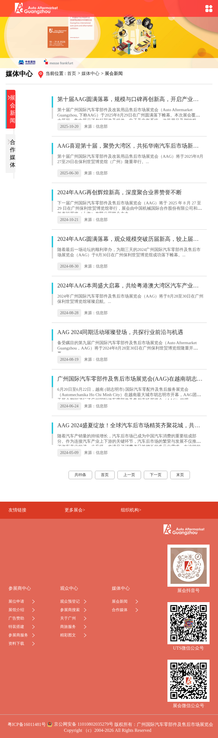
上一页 (129, 475)
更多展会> (75, 510)
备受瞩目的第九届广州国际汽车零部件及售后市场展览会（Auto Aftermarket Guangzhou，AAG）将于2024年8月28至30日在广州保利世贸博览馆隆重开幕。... (127, 348)
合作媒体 (11, 153)
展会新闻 (11, 109)
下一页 (156, 475)
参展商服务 (18, 635)
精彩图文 (68, 635)
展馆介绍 (16, 610)
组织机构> (131, 510)
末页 (180, 475)
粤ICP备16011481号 (27, 724)
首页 (71, 73)
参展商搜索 (70, 610)
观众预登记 (70, 601)
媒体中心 (90, 73)
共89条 (80, 475)
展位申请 (16, 601)
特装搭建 (16, 627)
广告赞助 (16, 618)
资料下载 (16, 643)
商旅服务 (68, 627)
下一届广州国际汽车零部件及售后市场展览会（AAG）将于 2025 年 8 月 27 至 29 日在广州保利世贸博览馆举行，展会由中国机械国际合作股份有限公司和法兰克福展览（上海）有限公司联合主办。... (129, 208)
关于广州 (68, 618)
